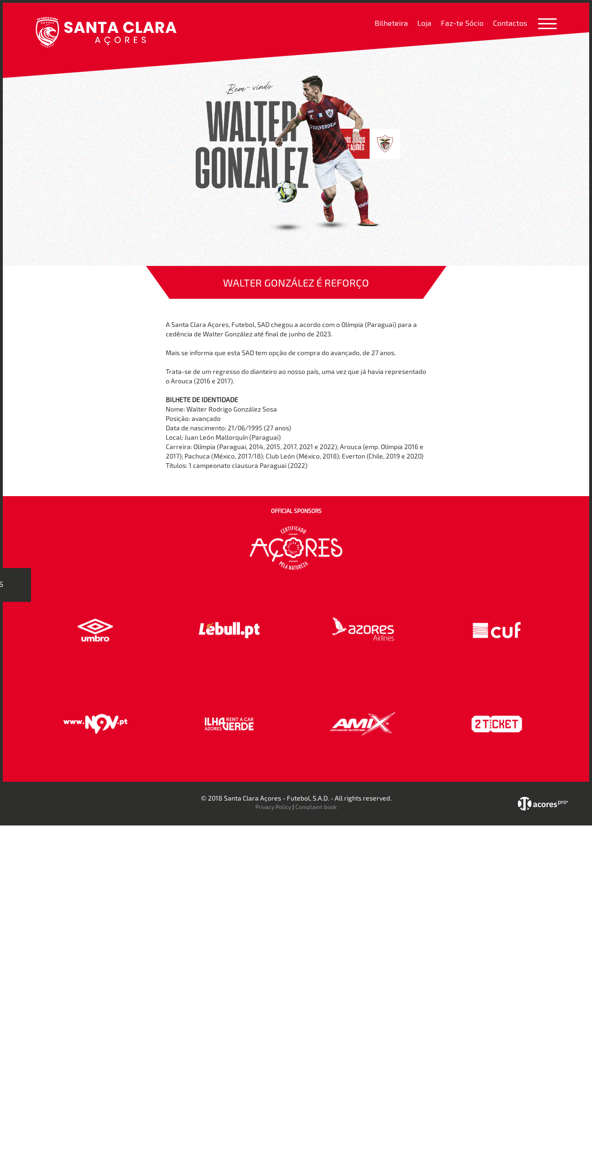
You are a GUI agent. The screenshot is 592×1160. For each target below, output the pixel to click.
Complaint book (316, 806)
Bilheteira (391, 22)
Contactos (510, 22)
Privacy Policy (273, 806)
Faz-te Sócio (462, 22)
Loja (424, 22)
